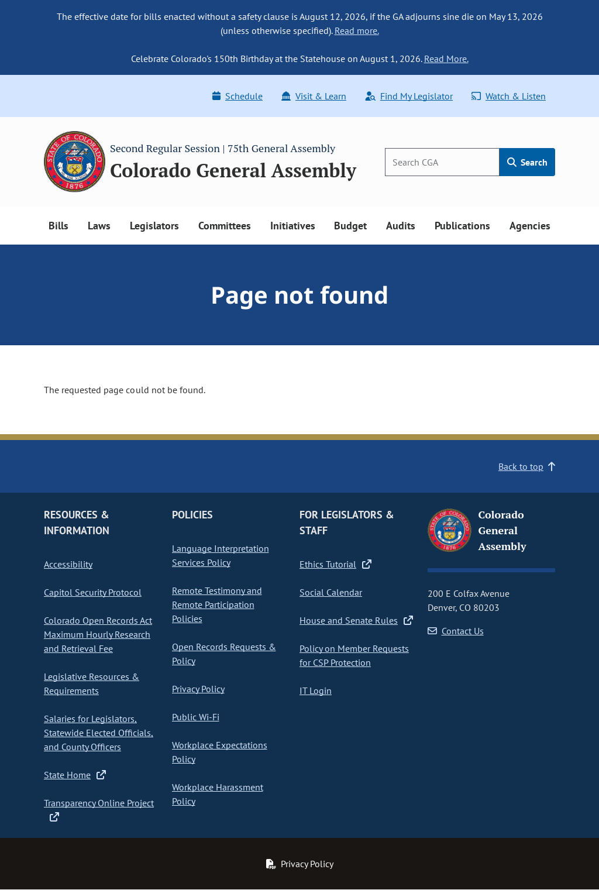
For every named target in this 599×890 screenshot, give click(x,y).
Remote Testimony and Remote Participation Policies (217, 604)
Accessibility (68, 564)
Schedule (237, 96)
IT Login (316, 690)
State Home (75, 775)
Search (527, 162)
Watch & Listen (508, 96)
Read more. (357, 30)
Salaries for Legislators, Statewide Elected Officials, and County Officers (98, 732)
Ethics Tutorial (335, 564)
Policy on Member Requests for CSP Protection (354, 655)
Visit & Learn (313, 96)
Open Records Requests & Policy (224, 653)
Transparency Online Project (99, 810)
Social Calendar (331, 592)
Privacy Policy (198, 689)
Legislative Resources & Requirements (91, 683)
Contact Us (456, 631)
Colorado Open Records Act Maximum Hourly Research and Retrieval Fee (98, 634)
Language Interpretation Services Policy (220, 555)
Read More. (446, 58)
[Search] (442, 162)
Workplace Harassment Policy (217, 794)
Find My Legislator (409, 96)
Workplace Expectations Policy (219, 752)
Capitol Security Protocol (93, 592)
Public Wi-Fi (195, 717)
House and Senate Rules (356, 620)
